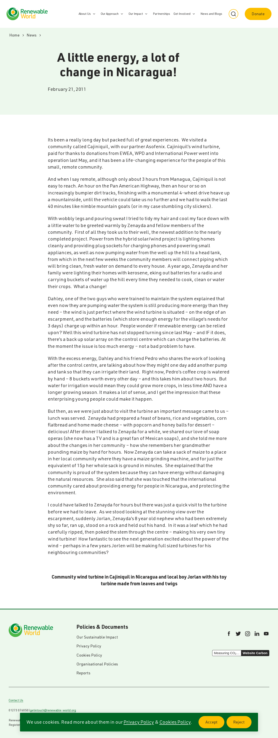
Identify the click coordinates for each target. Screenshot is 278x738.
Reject (242, 724)
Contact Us (16, 700)
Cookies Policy (175, 722)
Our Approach (110, 14)
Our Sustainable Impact (97, 637)
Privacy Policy (139, 722)
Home (14, 35)
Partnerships (161, 14)
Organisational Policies (97, 664)
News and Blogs (211, 14)
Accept (214, 724)
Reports (83, 673)
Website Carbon (255, 653)
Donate (258, 13)
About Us (85, 14)
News (31, 35)
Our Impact (136, 14)
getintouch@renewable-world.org (53, 710)
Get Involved (182, 14)
